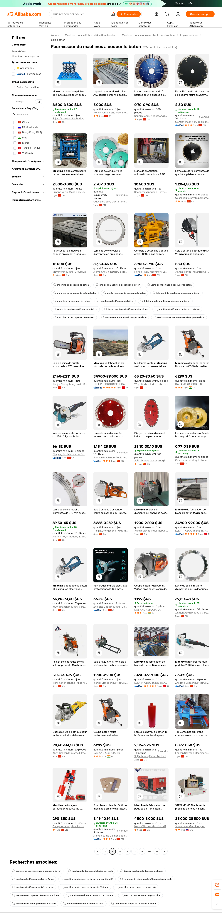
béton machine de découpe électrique (126, 309)
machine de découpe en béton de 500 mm (85, 887)
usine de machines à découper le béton (169, 284)
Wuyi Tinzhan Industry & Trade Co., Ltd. (151, 384)
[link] (217, 885)
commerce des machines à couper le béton (36, 870)
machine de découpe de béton (71, 284)
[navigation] (28, 443)
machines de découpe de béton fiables (34, 903)
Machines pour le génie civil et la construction (148, 34)
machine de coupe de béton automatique (35, 895)
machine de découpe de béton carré (33, 887)
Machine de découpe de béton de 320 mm (90, 895)
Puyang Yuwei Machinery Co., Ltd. (70, 191)
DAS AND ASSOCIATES (188, 384)
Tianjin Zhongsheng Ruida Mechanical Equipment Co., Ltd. (70, 384)
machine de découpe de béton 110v (136, 887)
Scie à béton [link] (58, 39)
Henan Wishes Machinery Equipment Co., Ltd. (151, 826)
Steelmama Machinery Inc (190, 826)
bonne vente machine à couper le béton (124, 317)
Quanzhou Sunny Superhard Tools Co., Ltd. (192, 197)
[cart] (168, 14)
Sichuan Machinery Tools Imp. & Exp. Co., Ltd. (192, 121)
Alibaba (55, 34)
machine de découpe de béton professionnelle (146, 879)
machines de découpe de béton (71, 301)
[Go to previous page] (97, 851)
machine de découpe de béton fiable (33, 879)
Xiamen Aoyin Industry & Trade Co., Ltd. (110, 271)
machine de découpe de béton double (74, 292)
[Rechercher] (129, 14)
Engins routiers (189, 34)
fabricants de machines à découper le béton (165, 301)
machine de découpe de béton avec (73, 317)
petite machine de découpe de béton (124, 292)
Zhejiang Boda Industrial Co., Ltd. (70, 454)
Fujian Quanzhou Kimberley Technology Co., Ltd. (70, 118)
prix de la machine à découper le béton (118, 284)
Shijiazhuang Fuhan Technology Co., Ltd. (151, 756)
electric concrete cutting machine (140, 895)
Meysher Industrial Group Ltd (69, 271)
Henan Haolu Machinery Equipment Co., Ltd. (151, 271)
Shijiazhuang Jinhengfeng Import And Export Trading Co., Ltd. (151, 115)
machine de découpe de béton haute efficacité (87, 879)
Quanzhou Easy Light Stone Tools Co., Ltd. (110, 201)
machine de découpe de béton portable (177, 309)
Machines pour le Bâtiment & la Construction (90, 34)
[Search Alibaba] (80, 14)
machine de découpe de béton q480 (83, 903)
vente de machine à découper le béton (75, 309)
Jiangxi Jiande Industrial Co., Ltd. (192, 271)
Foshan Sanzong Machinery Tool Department (192, 752)
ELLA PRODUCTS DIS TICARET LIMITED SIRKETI (110, 384)
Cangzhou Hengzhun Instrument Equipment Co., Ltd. (70, 826)
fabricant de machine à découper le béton (176, 292)
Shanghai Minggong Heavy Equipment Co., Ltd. (151, 191)
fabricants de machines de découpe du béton (179, 317)
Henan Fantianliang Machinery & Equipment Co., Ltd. (110, 112)
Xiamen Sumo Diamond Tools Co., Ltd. (110, 835)
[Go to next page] (164, 851)
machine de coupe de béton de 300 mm (134, 903)
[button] (113, 14)
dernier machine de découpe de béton (141, 870)
